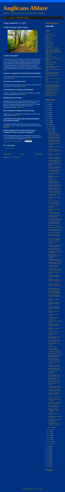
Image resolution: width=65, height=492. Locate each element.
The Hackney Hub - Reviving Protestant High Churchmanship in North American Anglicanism (53, 86)
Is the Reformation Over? (53, 200)
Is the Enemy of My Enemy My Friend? (54, 144)
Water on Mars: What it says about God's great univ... (54, 158)
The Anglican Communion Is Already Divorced (54, 216)
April (49, 437)
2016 (48, 122)
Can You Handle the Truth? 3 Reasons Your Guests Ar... (54, 239)
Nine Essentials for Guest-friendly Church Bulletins (54, 292)
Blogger (40, 489)
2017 (48, 120)
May (49, 435)
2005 (48, 463)
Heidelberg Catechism (23, 17)
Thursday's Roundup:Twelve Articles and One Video (54, 390)
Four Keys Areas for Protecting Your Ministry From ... (54, 424)
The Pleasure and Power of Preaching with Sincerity (54, 366)
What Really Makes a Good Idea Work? (54, 195)
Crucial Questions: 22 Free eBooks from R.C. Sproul (54, 375)
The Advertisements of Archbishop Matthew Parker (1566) (53, 67)
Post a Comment (9, 148)
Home (5, 17)
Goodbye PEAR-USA (53, 179)
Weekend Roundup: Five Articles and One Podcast (54, 369)
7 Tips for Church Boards (53, 397)
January (50, 443)
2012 (48, 450)
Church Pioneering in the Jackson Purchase (53, 266)
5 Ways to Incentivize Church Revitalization (54, 420)
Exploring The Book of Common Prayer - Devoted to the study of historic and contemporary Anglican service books (53, 51)
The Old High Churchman (51, 90)
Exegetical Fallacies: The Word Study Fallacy (53, 406)
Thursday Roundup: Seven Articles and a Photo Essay (54, 260)
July (49, 431)
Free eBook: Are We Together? (52, 207)
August (50, 429)
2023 (48, 108)
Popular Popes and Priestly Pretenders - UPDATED (54, 141)
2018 (48, 118)
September (50, 132)
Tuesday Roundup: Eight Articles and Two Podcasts (54, 161)
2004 (48, 465)
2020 (48, 114)
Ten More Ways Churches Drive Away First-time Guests (54, 325)
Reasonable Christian (50, 57)
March (49, 439)
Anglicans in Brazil (49, 42)
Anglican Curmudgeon (50, 35)
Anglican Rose (48, 38)
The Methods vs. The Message (53, 372)
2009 (48, 456)
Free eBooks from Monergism (54, 351)
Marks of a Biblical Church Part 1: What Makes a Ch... (54, 289)
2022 (48, 110)
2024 (48, 106)
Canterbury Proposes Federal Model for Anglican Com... (54, 263)
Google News (48, 55)
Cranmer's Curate (49, 46)
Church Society (48, 44)
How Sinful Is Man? (52, 346)
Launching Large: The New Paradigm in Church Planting (54, 256)
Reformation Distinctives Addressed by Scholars (54, 134)
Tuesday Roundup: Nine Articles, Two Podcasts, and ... (55, 281)
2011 (48, 452)
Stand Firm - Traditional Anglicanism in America (50, 62)
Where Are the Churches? (54, 331)
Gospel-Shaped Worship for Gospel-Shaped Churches (54, 230)
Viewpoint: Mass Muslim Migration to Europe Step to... (54, 296)
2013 (48, 448)
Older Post (38, 154)
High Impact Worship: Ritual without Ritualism (54, 337)
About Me (11, 17)
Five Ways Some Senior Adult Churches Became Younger (54, 219)
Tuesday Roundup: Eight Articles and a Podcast (53, 213)
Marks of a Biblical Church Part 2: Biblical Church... (54, 223)
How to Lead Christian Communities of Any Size (54, 359)
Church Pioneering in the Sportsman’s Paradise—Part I (54, 303)
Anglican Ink (48, 37)
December (50, 126)
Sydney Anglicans (49, 64)
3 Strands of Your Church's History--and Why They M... (54, 185)
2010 (48, 454)
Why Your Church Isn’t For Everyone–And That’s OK (54, 249)
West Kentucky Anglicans (51, 95)
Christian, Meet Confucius (54, 225)
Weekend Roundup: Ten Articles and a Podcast (53, 182)
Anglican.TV (48, 40)
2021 (48, 112)
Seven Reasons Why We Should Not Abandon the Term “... (54, 394)
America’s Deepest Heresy (54, 232)
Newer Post (7, 154)
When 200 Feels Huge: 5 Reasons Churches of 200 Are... (54, 151)
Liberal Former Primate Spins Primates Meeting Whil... (54, 246)
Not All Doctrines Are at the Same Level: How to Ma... (54, 137)
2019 (48, 116)
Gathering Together (52, 427)
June (49, 433)
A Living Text (48, 33)
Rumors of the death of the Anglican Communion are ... (54, 235)
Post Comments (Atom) (15, 157)
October (50, 130)
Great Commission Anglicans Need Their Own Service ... (54, 387)
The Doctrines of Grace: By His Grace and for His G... (54, 203)
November (50, 128)
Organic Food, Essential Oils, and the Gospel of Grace (54, 192)
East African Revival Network (51, 47)
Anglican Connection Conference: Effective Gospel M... (53, 410)
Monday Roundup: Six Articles (55, 227)
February (50, 441)
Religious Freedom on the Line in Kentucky (54, 379)
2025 (48, 104)
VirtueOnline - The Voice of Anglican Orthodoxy (51, 93)
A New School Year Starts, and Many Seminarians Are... (54, 308)
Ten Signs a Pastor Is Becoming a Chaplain (53, 349)
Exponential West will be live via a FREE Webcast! (54, 171)
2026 (48, 102)
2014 (48, 446)
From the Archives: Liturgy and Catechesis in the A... (54, 341)
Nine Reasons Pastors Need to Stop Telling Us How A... (54, 403)
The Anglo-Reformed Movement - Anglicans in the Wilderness (52, 73)
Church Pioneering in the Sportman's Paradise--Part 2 (54, 285)
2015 (48, 124)
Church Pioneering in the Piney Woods (53, 318)
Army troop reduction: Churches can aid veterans (54, 189)
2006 (48, 461)
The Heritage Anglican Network (52, 88)
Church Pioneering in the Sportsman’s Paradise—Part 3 (54, 276)
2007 (48, 460)
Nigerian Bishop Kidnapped (54, 381)
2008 (48, 458)
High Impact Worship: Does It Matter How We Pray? (54, 356)
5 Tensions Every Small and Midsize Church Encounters (55, 269)
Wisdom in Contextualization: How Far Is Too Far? (54, 167)
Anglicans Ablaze (25, 8)
